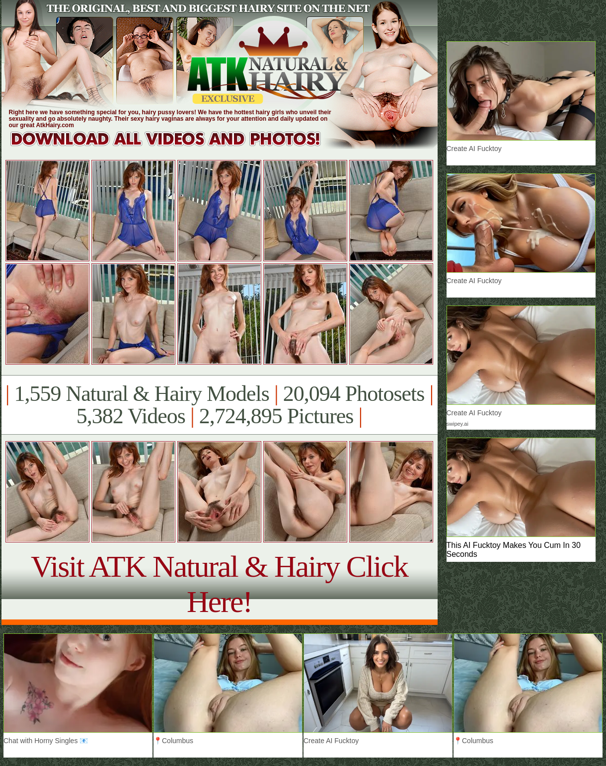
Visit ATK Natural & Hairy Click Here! (219, 583)
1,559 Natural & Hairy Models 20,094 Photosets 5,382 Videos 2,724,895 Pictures (219, 405)
